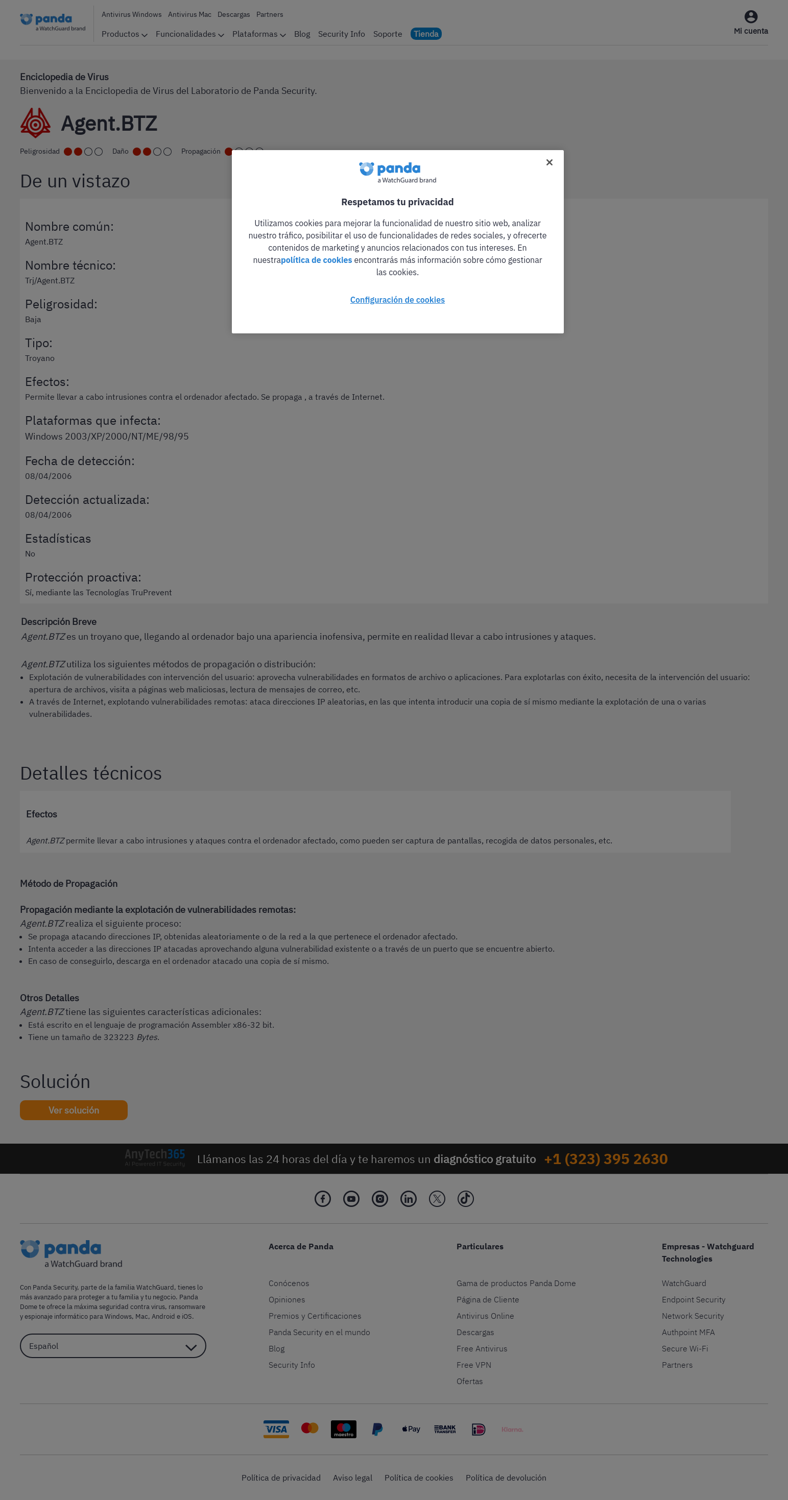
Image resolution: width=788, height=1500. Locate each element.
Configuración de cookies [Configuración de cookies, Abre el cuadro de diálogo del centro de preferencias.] (397, 300)
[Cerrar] (549, 162)
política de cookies (316, 260)
